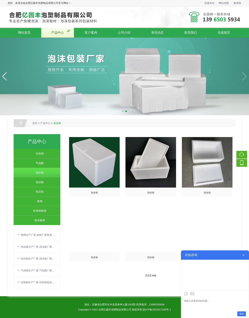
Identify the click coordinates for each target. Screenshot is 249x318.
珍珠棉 (38, 153)
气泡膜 (38, 163)
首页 (34, 123)
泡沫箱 (57, 123)
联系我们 (190, 32)
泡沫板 (38, 182)
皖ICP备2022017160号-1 (157, 309)
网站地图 (224, 3)
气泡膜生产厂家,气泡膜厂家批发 (38, 270)
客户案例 (91, 32)
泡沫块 (38, 191)
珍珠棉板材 (38, 210)
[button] (123, 111)
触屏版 (237, 3)
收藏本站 (209, 3)
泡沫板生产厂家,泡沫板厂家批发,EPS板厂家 (38, 246)
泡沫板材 (38, 220)
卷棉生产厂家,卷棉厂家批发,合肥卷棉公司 (38, 234)
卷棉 (38, 201)
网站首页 (24, 32)
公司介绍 (124, 32)
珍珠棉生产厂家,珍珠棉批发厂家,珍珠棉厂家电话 (38, 282)
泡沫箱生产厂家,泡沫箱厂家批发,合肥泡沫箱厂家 (38, 258)
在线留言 (224, 32)
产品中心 (57, 32)
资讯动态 (157, 32)
